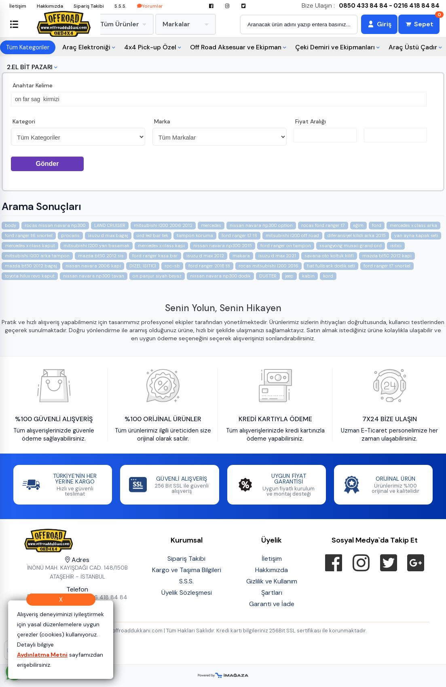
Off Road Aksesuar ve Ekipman (235, 47)
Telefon (77, 589)
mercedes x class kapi (161, 245)
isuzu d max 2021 (277, 256)
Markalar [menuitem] (186, 24)
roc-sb (172, 266)
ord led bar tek (152, 235)
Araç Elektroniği (86, 47)
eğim (358, 225)
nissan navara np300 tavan (93, 276)
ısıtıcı (396, 245)
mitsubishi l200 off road (292, 235)
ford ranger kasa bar (155, 256)
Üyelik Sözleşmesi (186, 592)
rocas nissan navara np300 (55, 225)
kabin (308, 276)
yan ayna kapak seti (416, 235)
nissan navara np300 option (261, 225)
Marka (162, 121)
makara (241, 256)
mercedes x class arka (413, 225)
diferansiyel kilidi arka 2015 (357, 235)
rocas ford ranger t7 (323, 225)
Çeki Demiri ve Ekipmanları (335, 47)
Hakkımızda (50, 6)
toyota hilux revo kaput (30, 276)
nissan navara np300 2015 (222, 245)
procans (70, 235)
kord (328, 276)
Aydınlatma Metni (42, 654)
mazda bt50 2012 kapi (387, 256)
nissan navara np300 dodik (220, 276)
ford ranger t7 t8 (239, 235)
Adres (77, 560)
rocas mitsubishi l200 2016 (268, 266)
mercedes (211, 225)
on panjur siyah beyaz (157, 276)
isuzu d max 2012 (205, 256)
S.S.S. (120, 6)
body (10, 225)
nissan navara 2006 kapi (93, 266)
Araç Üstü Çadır (413, 47)
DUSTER (268, 276)
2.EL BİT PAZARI (30, 67)
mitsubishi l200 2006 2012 (163, 225)
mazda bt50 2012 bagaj (31, 266)
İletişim (17, 6)
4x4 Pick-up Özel (150, 47)
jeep (289, 276)
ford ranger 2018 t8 (209, 266)
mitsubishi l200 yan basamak (96, 245)
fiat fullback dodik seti (331, 266)
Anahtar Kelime (33, 85)
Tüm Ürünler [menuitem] (123, 24)
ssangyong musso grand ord (350, 245)
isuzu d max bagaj (108, 235)
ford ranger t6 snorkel (29, 235)
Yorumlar (150, 6)
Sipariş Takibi (89, 6)
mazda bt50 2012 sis (101, 256)
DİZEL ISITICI (142, 266)
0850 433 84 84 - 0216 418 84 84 (389, 6)
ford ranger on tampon (285, 245)
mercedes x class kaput (30, 245)
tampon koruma (195, 235)
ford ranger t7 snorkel (387, 266)
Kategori (24, 121)
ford (376, 225)
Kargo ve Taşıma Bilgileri (186, 570)
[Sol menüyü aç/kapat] (14, 24)
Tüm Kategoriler (27, 47)
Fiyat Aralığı (310, 121)
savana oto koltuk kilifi (329, 256)
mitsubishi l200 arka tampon (37, 256)
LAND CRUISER (109, 225)
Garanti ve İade (271, 604)
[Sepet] (419, 24)
